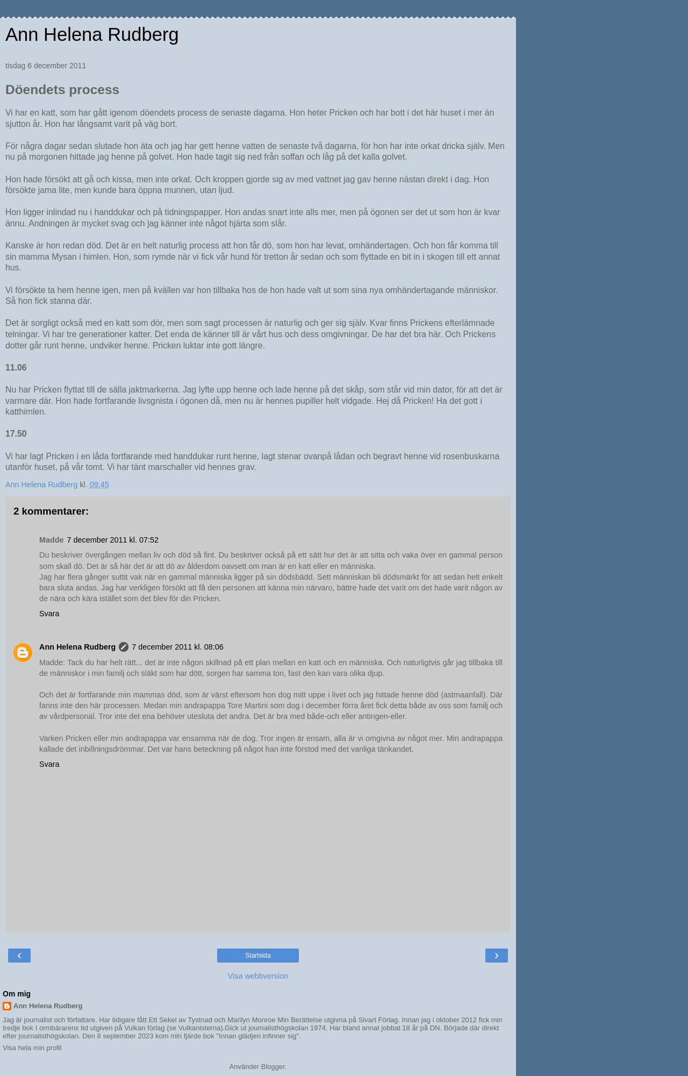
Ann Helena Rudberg (92, 34)
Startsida (257, 955)
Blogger (273, 1067)
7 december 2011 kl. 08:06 (177, 647)
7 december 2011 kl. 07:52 (113, 540)
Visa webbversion (258, 976)
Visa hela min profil (32, 1048)
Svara (49, 613)
